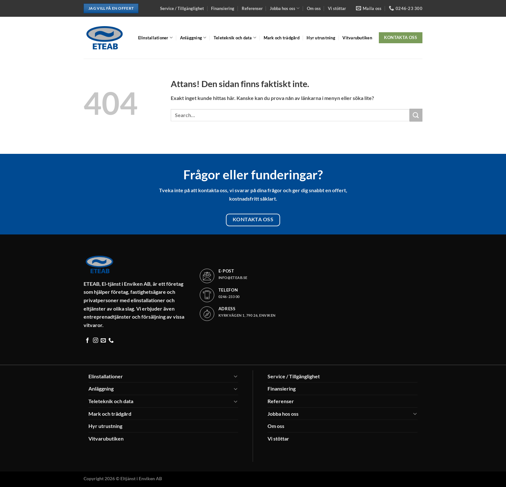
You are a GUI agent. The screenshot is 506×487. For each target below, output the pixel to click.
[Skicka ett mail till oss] (103, 340)
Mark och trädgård (281, 37)
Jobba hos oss (284, 8)
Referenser (252, 8)
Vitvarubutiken (357, 37)
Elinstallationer (155, 38)
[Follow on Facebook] (87, 340)
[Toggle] (235, 376)
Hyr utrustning (321, 37)
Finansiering (222, 8)
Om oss (314, 8)
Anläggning (193, 38)
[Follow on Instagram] (95, 340)
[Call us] (111, 340)
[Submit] (416, 115)
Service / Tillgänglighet (182, 8)
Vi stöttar (337, 8)
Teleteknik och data (235, 38)
